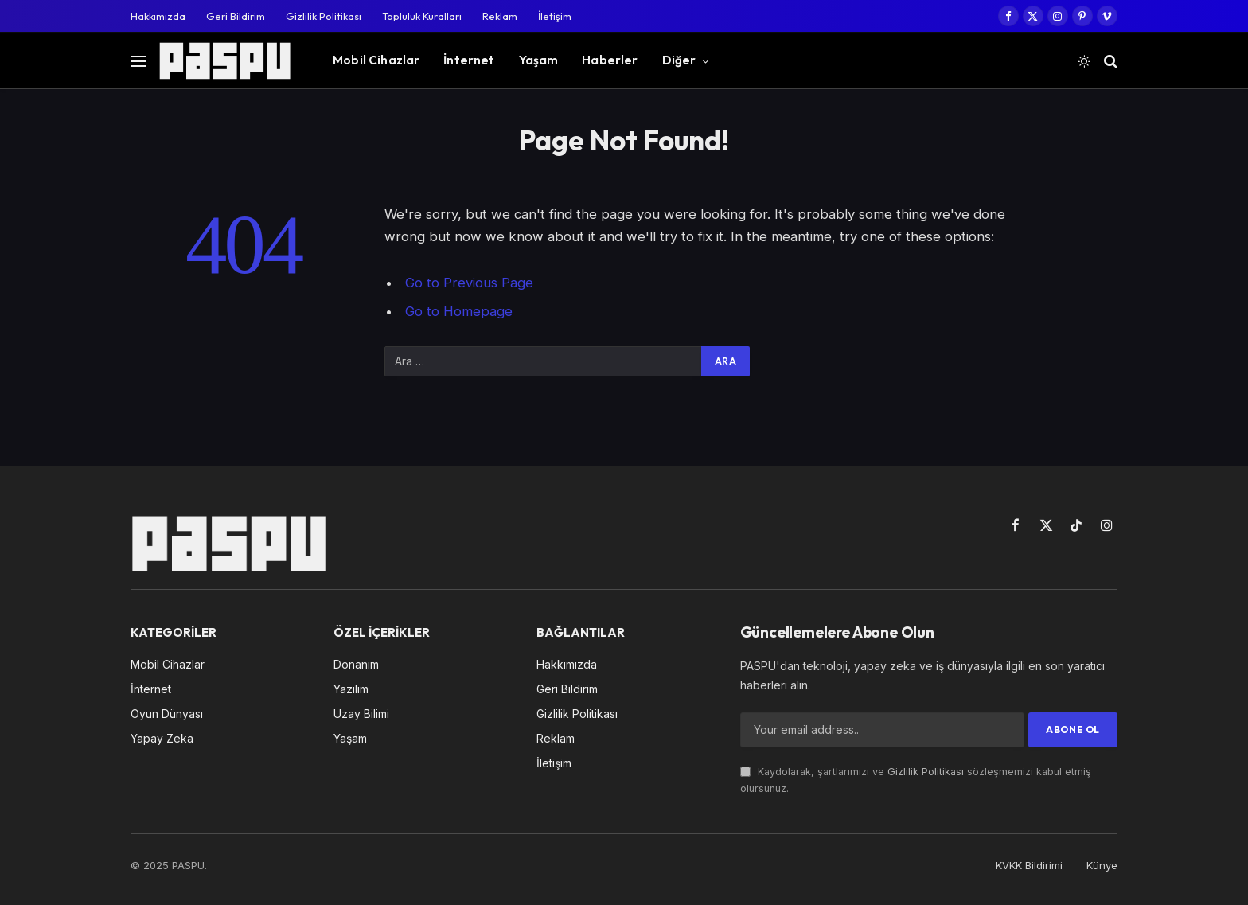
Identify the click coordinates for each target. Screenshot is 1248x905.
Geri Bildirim (235, 16)
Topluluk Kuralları (422, 16)
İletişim (554, 16)
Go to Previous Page (469, 283)
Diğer (679, 60)
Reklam (499, 16)
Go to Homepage (459, 311)
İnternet (468, 60)
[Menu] (138, 61)
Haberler (610, 60)
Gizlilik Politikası (323, 16)
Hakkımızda (158, 16)
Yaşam (539, 60)
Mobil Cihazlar (376, 60)
